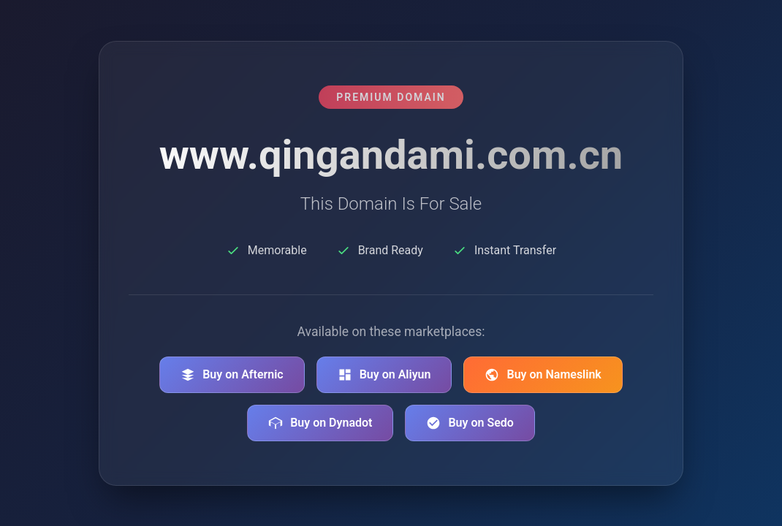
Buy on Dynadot (320, 423)
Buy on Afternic (232, 374)
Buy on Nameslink (543, 374)
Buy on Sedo (469, 423)
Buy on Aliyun (384, 374)
